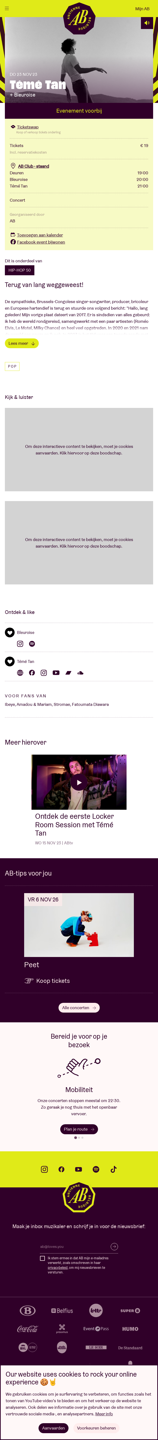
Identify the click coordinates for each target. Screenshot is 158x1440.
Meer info (104, 1414)
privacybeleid (58, 1267)
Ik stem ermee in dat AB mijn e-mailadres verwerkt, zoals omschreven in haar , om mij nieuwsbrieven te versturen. (78, 1265)
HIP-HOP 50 (20, 270)
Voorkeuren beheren (96, 1428)
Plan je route (79, 1129)
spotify (96, 1169)
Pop (12, 366)
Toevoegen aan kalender (36, 235)
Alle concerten (79, 1007)
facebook (61, 1169)
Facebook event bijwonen (37, 242)
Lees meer (22, 343)
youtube (78, 1169)
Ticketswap (24, 127)
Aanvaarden (53, 1428)
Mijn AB (142, 8)
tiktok (113, 1169)
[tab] (75, 1137)
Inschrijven (114, 1246)
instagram (44, 1169)
